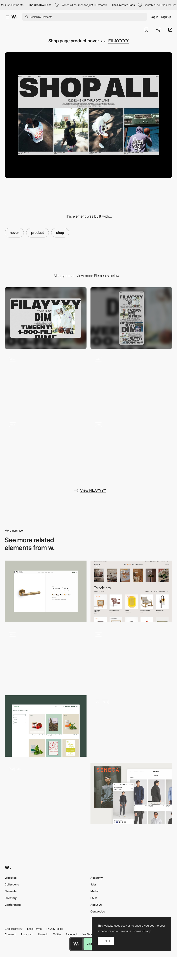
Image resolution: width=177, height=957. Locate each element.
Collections (12, 884)
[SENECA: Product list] (131, 793)
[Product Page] (131, 591)
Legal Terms (34, 928)
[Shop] (46, 793)
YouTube (88, 934)
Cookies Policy (13, 928)
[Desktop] (46, 318)
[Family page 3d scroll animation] (131, 448)
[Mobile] (131, 318)
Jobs (93, 884)
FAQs (93, 898)
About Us (96, 904)
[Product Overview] (131, 658)
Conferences (13, 904)
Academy (96, 877)
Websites (10, 877)
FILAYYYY (118, 41)
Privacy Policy (54, 928)
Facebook (72, 934)
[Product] (46, 591)
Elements (10, 891)
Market (94, 891)
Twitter (57, 934)
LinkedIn (43, 934)
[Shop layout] (46, 726)
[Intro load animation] (46, 448)
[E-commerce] (131, 726)
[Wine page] (46, 658)
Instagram (27, 934)
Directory (11, 898)
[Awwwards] (14, 16)
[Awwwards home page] (76, 944)
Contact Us (97, 911)
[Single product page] (131, 383)
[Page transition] (46, 383)
